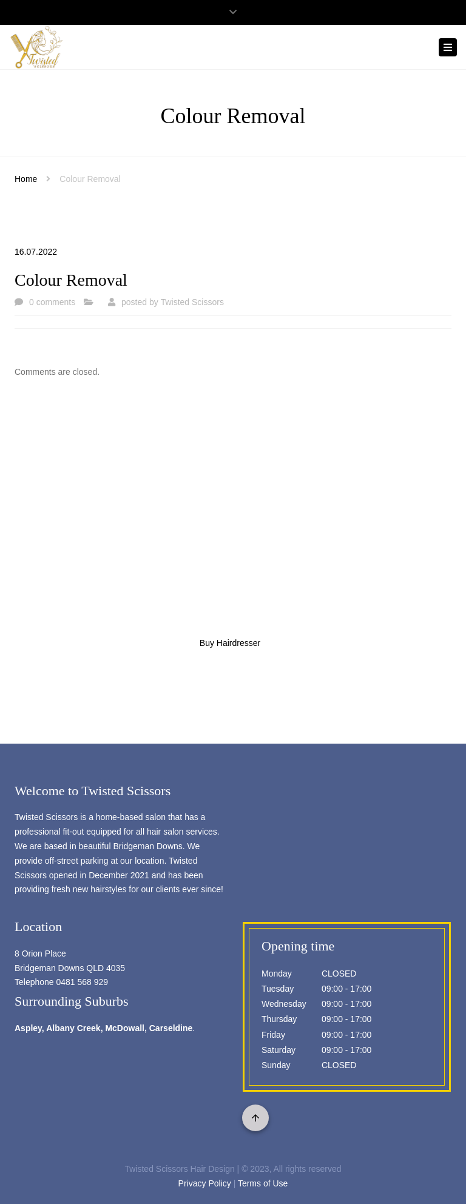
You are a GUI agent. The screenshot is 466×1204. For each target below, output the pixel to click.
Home (26, 179)
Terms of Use (263, 1183)
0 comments (52, 302)
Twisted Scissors (192, 302)
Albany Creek (73, 1028)
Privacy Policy (204, 1183)
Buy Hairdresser (230, 643)
